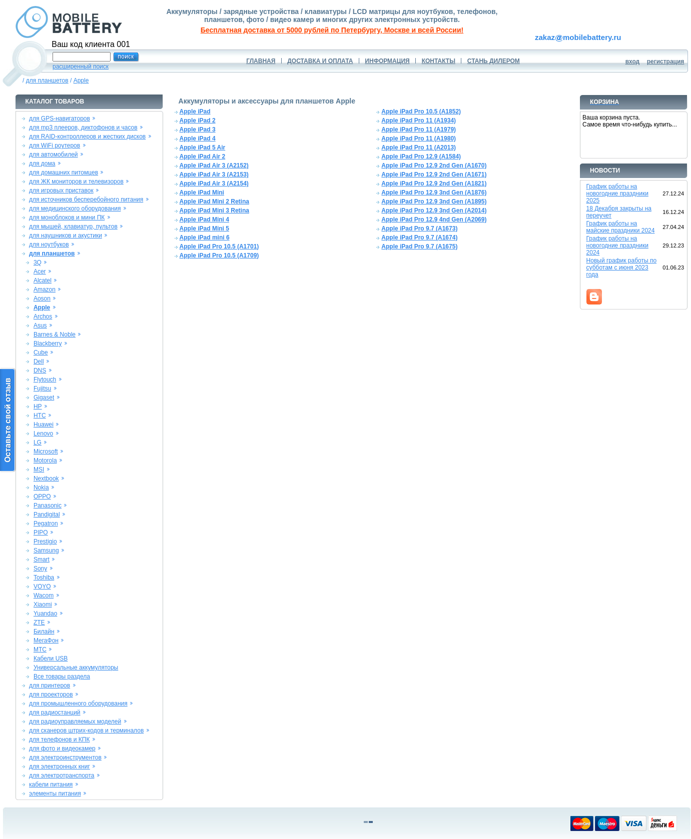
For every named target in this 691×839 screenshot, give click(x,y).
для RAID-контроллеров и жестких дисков (87, 136)
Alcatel (43, 280)
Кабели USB (51, 658)
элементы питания (55, 793)
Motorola (45, 460)
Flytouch (45, 379)
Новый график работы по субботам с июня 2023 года (621, 267)
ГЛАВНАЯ (260, 61)
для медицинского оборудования (75, 208)
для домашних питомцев (63, 172)
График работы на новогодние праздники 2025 (617, 193)
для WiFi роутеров (54, 145)
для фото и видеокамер (62, 748)
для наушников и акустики (65, 235)
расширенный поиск (81, 66)
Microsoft (46, 451)
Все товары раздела (62, 676)
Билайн (44, 631)
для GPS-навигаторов (59, 118)
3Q (38, 262)
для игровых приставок (61, 190)
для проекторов (51, 694)
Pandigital (47, 514)
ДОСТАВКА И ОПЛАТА (320, 61)
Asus (40, 325)
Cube (41, 352)
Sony (40, 568)
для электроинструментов (65, 757)
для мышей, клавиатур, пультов (73, 226)
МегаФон (46, 640)
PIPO (41, 532)
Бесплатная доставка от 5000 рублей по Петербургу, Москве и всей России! (332, 30)
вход (632, 61)
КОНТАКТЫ (438, 61)
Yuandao (45, 613)
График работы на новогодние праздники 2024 (617, 245)
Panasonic (48, 505)
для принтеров (49, 685)
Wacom (44, 595)
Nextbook (46, 478)
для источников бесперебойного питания (86, 199)
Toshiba (44, 577)
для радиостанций (55, 712)
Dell (39, 361)
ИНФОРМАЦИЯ (387, 61)
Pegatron (46, 523)
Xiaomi (43, 604)
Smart (42, 559)
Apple (81, 80)
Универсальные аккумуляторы (76, 667)
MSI (39, 469)
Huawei (44, 424)
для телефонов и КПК (59, 739)
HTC (40, 415)
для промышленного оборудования (78, 703)
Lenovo (43, 433)
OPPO (42, 496)
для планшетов (47, 80)
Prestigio (45, 541)
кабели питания (51, 784)
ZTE (39, 622)
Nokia (41, 487)
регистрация (665, 61)
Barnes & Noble (55, 334)
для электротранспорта (61, 775)
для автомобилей (53, 154)
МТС (40, 649)
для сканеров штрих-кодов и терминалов (86, 730)
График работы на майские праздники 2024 (620, 227)
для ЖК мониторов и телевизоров (76, 181)
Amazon (45, 289)
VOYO (42, 586)
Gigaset (44, 397)
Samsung (46, 550)
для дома (42, 163)
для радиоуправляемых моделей (75, 721)
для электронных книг (59, 766)
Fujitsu (42, 388)
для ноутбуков (49, 244)
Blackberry (48, 343)
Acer (40, 271)
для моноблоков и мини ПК (67, 217)
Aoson (42, 298)
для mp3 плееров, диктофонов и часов (83, 127)
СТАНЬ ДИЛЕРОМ (493, 61)
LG (38, 442)
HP (38, 406)
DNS (40, 370)
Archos (43, 316)
